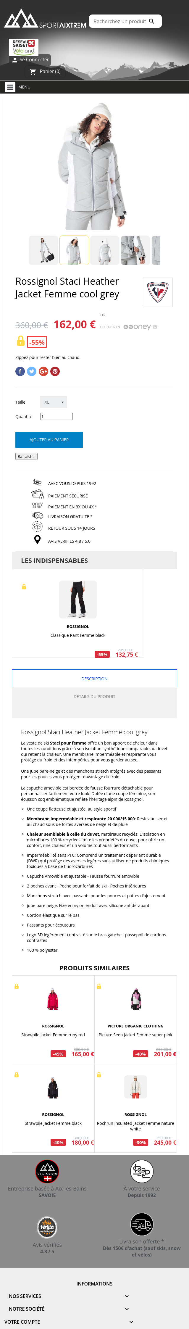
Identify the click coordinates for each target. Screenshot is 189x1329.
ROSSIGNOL (78, 626)
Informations (95, 1283)
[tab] (94, 711)
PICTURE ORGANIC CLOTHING (136, 1026)
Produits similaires (94, 967)
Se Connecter (30, 60)
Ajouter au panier (49, 439)
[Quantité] (56, 416)
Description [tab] (94, 679)
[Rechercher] (125, 21)
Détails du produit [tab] (94, 696)
